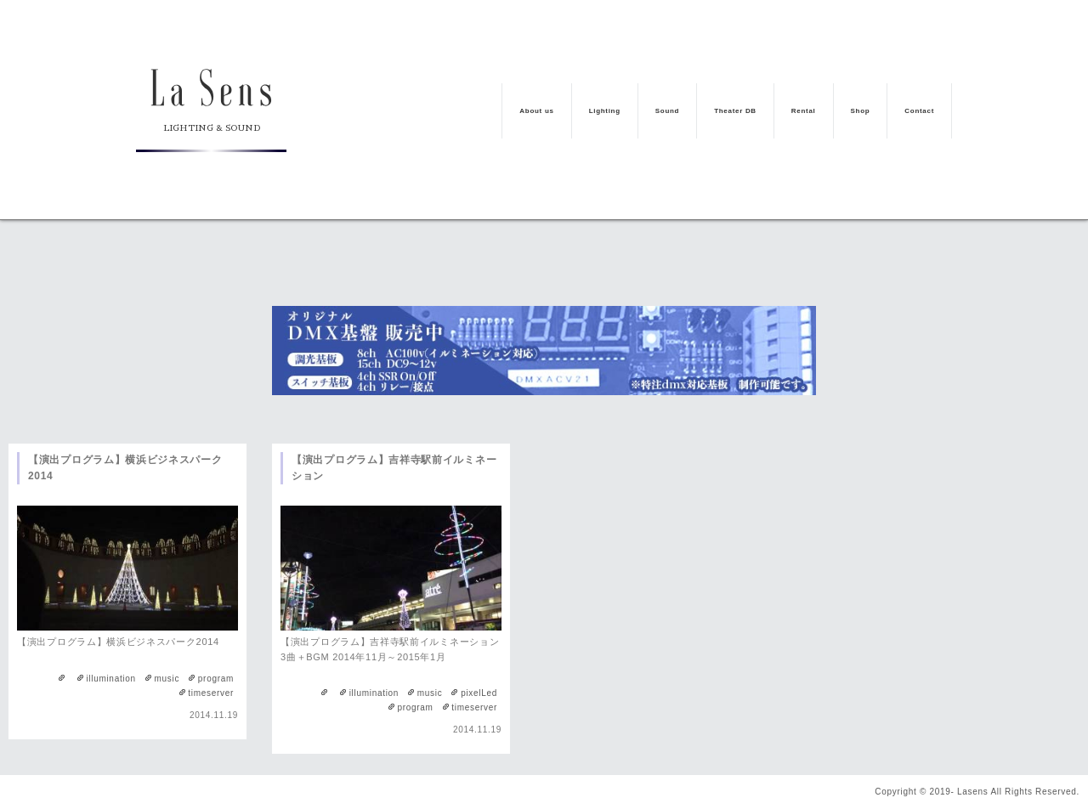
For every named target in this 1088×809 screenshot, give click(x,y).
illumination (110, 678)
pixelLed (479, 693)
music (167, 678)
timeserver (211, 693)
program (216, 678)
